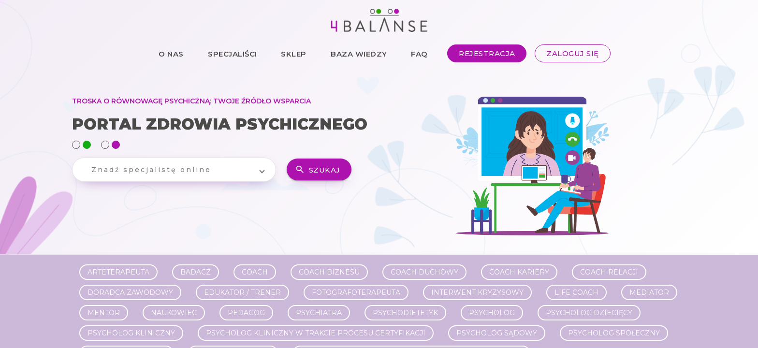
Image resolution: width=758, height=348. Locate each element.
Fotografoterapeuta (356, 292)
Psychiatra (319, 312)
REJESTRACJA (487, 53)
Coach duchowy (424, 272)
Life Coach (576, 292)
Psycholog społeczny (614, 333)
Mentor (103, 312)
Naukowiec (174, 312)
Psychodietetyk (405, 312)
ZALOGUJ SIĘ (572, 53)
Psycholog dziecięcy (589, 312)
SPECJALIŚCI (232, 53)
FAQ (419, 53)
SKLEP (293, 53)
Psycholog (492, 312)
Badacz (195, 272)
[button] (174, 169)
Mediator (649, 292)
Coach (255, 272)
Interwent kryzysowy (477, 292)
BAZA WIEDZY (359, 53)
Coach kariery (519, 272)
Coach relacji (609, 272)
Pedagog (246, 312)
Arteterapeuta (118, 272)
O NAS (171, 53)
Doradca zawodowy (130, 292)
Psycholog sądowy (496, 333)
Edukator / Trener (242, 292)
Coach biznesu (329, 272)
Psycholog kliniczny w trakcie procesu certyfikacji (315, 333)
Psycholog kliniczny (131, 333)
